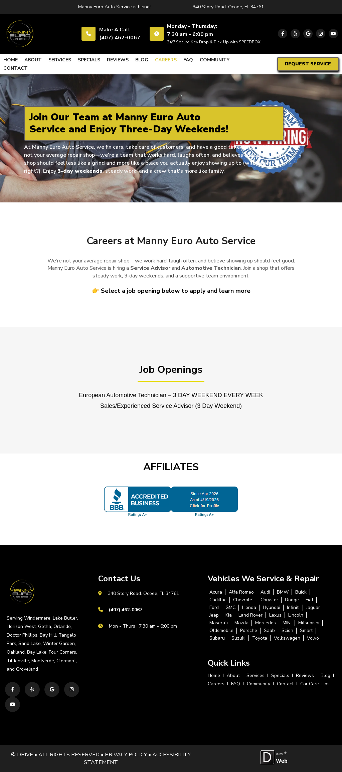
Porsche (248, 631)
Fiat (309, 600)
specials (89, 60)
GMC (230, 608)
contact (15, 68)
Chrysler (269, 600)
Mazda (241, 623)
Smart (306, 631)
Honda (249, 608)
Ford (214, 608)
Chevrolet (243, 600)
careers (166, 60)
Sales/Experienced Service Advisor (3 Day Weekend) (171, 406)
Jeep (214, 615)
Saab (269, 631)
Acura (215, 592)
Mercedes (265, 623)
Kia (228, 615)
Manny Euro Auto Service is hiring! (114, 7)
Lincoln (295, 615)
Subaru (217, 638)
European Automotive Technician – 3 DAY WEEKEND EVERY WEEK (171, 395)
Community (214, 60)
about (33, 60)
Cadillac (217, 600)
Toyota (259, 638)
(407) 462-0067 (119, 37)
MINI (287, 623)
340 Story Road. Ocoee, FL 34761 (228, 7)
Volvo (313, 638)
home (10, 60)
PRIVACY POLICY (126, 754)
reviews (118, 60)
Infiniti (293, 608)
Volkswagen (287, 638)
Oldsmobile (221, 631)
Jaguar (313, 608)
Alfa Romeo (241, 592)
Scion (287, 631)
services (59, 60)
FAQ (188, 60)
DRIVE (25, 754)
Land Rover (250, 615)
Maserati (218, 623)
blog (141, 60)
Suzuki (238, 638)
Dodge (292, 600)
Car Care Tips (315, 684)
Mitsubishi (308, 623)
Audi (265, 592)
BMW (283, 592)
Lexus (275, 615)
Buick (301, 592)
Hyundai (271, 608)
